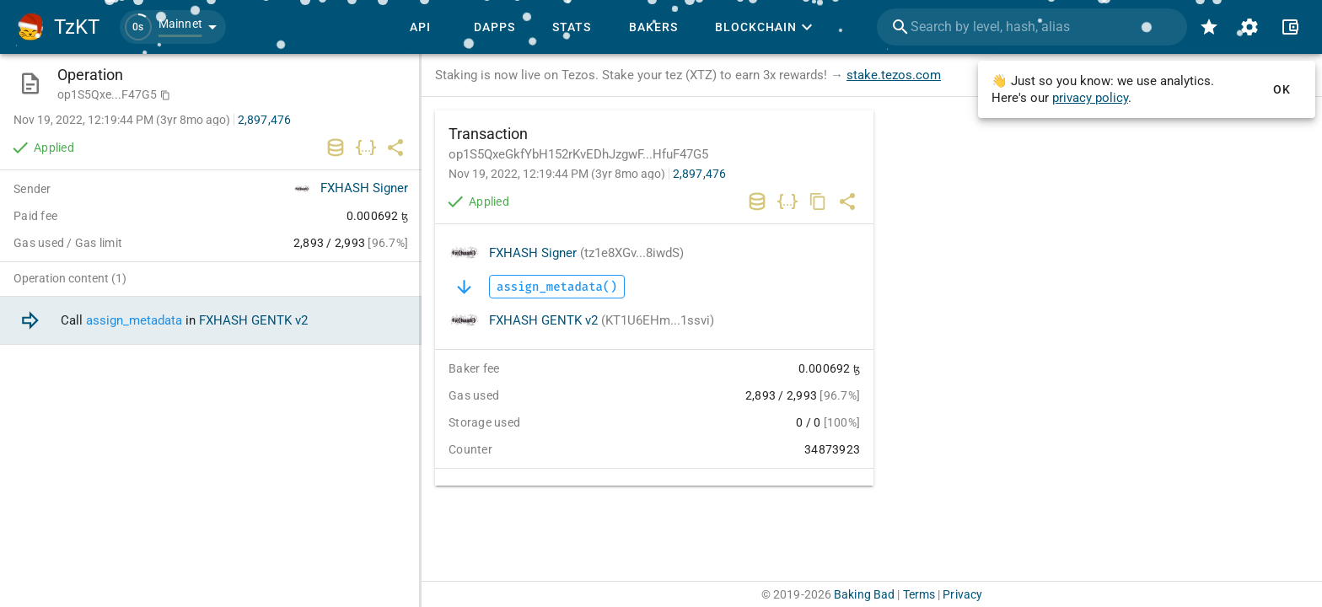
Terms (919, 594)
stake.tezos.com (893, 75)
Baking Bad (864, 594)
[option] (211, 321)
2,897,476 (699, 174)
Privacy (962, 594)
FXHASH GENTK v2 (601, 320)
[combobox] (1032, 27)
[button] (173, 27)
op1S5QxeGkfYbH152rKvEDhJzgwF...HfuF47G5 (578, 154)
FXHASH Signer (586, 253)
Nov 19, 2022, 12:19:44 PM (557, 174)
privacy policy (1090, 97)
